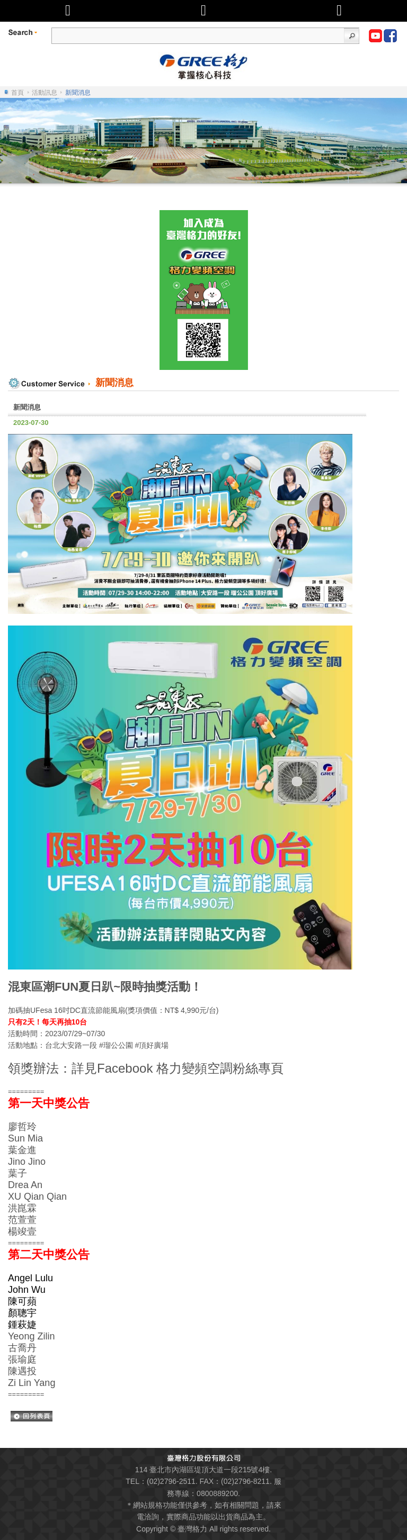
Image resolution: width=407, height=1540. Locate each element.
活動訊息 (44, 92)
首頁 (17, 92)
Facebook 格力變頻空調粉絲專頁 (190, 1068)
